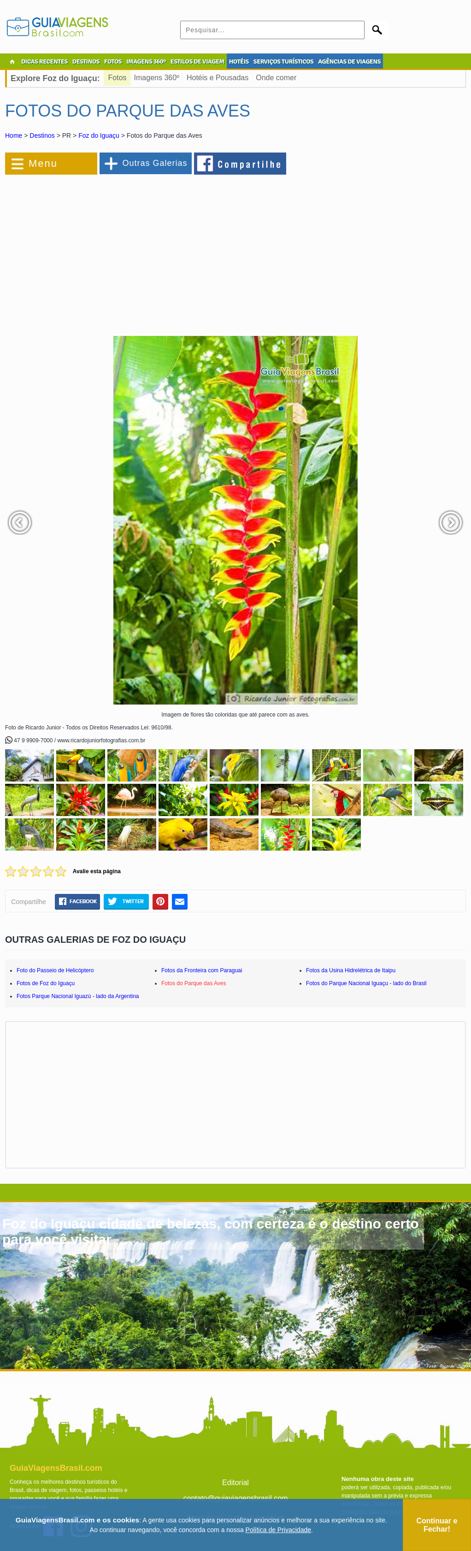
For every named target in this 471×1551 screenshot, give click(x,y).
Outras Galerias (154, 163)
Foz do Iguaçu (98, 135)
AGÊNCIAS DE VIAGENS (349, 61)
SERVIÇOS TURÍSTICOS (283, 61)
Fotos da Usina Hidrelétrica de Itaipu (350, 970)
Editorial (235, 1482)
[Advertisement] (105, 250)
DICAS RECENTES (44, 61)
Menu (43, 163)
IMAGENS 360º (146, 61)
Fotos (117, 78)
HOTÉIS (239, 61)
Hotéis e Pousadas (217, 78)
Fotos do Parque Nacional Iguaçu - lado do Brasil (366, 983)
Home (13, 135)
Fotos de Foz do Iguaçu (46, 983)
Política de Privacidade (278, 1529)
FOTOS (113, 61)
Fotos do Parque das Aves (193, 983)
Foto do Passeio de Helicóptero (55, 970)
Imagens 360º (156, 78)
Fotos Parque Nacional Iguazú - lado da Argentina (78, 996)
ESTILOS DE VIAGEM (197, 61)
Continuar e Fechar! (436, 1525)
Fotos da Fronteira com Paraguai (201, 970)
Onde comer (276, 78)
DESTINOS (86, 61)
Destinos (41, 135)
